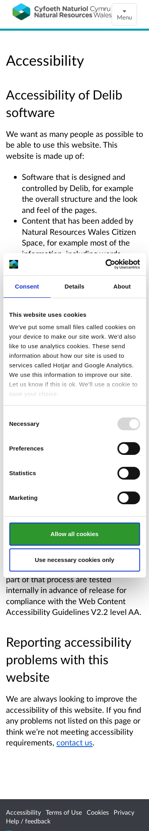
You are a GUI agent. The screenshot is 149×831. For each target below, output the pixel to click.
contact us (74, 742)
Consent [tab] (27, 286)
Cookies (98, 812)
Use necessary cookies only (74, 559)
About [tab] (122, 286)
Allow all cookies (74, 534)
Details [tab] (75, 286)
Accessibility (23, 812)
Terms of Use (64, 812)
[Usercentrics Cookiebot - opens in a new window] (106, 264)
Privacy (124, 812)
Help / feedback (28, 821)
